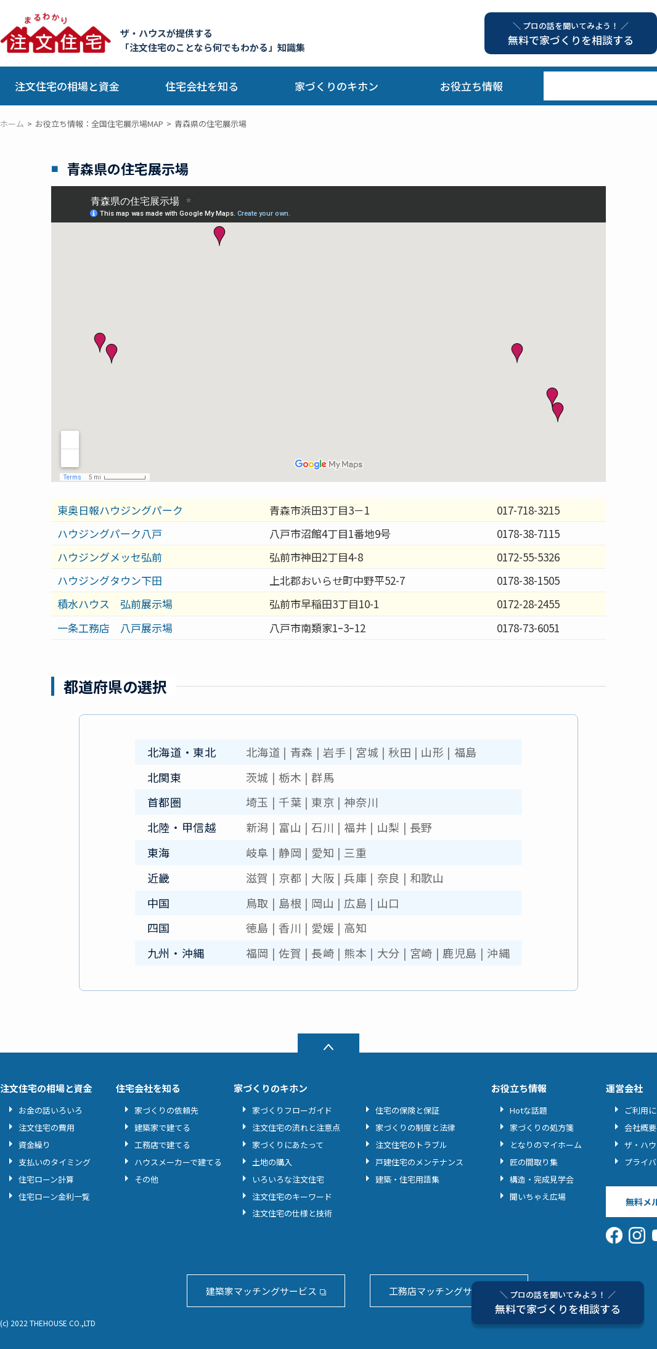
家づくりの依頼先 (166, 1110)
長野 (421, 827)
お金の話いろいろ (50, 1110)
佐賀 (290, 953)
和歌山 (427, 878)
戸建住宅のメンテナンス (419, 1162)
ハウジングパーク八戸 (109, 533)
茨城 (257, 777)
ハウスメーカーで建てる (178, 1162)
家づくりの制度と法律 (415, 1127)
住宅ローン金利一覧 (54, 1196)
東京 (322, 802)
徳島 (257, 927)
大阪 (322, 878)
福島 (465, 752)
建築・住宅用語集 (407, 1179)
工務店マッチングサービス (444, 1290)
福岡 (257, 953)
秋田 (399, 752)
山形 (432, 752)
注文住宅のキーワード (292, 1196)
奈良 (388, 878)
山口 (388, 903)
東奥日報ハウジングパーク (120, 510)
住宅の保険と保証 (407, 1110)
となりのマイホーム (546, 1145)
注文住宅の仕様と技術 (292, 1213)
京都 (290, 878)
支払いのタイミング (54, 1162)
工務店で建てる (162, 1145)
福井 (355, 827)
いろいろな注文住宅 (288, 1179)
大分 (388, 953)
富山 (290, 827)
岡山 (322, 903)
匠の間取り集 (534, 1162)
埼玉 (257, 802)
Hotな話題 (528, 1110)
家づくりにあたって (288, 1145)
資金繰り (34, 1145)
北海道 (263, 752)
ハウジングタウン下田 (109, 580)
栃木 (290, 777)
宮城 (367, 752)
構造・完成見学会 (542, 1179)
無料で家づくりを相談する (557, 1302)
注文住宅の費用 (46, 1127)
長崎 (322, 953)
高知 (355, 927)
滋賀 (257, 878)
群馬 (322, 777)
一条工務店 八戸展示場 (115, 627)
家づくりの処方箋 (542, 1127)
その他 (146, 1179)
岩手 (334, 752)
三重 (355, 852)
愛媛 (322, 927)
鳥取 (257, 903)
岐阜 (257, 852)
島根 (290, 903)
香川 (290, 927)
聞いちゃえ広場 (538, 1196)
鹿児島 (460, 953)
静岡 (290, 852)
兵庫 (355, 878)
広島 (355, 903)
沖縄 (498, 953)
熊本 (355, 953)
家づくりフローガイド (292, 1110)
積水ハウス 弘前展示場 (115, 603)
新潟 (257, 827)
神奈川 (361, 802)
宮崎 (421, 953)
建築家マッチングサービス (261, 1290)
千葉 (290, 802)
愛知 (322, 852)
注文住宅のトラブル (411, 1145)
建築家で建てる (162, 1127)
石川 (322, 827)
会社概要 (640, 1127)
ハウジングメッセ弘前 (109, 556)
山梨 (388, 827)
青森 (301, 752)
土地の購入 (272, 1162)
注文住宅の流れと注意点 (296, 1127)
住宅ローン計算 (46, 1179)
